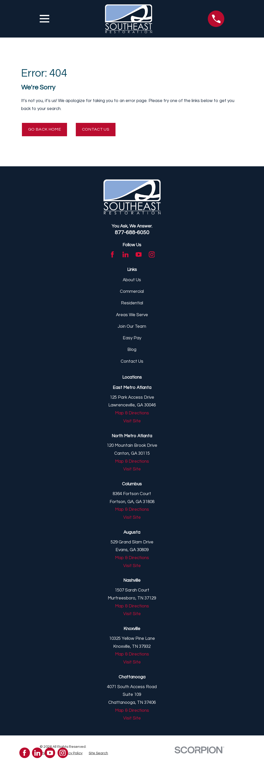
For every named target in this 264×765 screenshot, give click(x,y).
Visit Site (132, 421)
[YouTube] (139, 255)
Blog (131, 350)
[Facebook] (112, 255)
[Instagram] (152, 255)
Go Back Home (45, 130)
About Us (132, 280)
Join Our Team (132, 327)
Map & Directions (132, 414)
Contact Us (99, 130)
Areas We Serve (132, 315)
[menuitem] (71, 754)
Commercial (132, 292)
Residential (132, 304)
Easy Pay (132, 338)
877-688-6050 (132, 233)
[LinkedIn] (125, 255)
